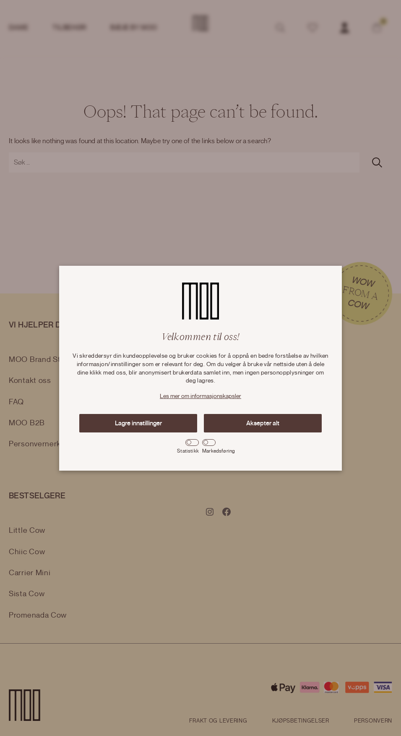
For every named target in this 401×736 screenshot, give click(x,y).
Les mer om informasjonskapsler (200, 396)
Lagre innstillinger (138, 423)
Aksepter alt (262, 423)
